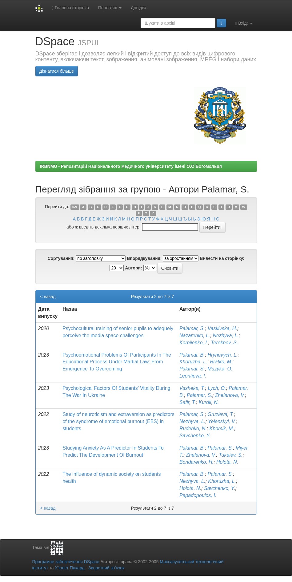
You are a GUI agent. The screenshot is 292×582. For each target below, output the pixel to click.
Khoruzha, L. (193, 361)
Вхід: (243, 23)
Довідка (138, 7)
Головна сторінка (70, 7)
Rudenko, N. (193, 428)
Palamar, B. (192, 355)
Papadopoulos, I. (197, 495)
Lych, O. (217, 388)
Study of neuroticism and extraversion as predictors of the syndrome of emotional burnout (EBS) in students (118, 421)
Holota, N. (227, 462)
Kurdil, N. (208, 402)
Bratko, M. (221, 361)
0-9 (74, 207)
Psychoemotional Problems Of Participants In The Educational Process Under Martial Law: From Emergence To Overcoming (116, 362)
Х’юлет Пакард (69, 567)
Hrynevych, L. (223, 355)
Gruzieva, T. (221, 414)
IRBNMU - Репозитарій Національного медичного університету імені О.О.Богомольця (131, 166)
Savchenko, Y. (194, 435)
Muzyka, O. (220, 368)
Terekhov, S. (224, 342)
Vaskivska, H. (222, 328)
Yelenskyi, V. (222, 421)
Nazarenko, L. (194, 335)
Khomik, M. (222, 428)
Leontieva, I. (192, 375)
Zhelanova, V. (230, 395)
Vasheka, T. (192, 388)
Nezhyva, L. (225, 335)
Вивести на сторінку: (222, 258)
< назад (48, 296)
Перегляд (110, 7)
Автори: (133, 267)
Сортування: (60, 258)
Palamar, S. (192, 328)
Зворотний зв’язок (106, 567)
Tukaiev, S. (231, 455)
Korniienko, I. (193, 342)
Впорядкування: (144, 258)
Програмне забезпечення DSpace (65, 561)
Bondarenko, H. (196, 462)
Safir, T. (187, 402)
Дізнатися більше (56, 71)
